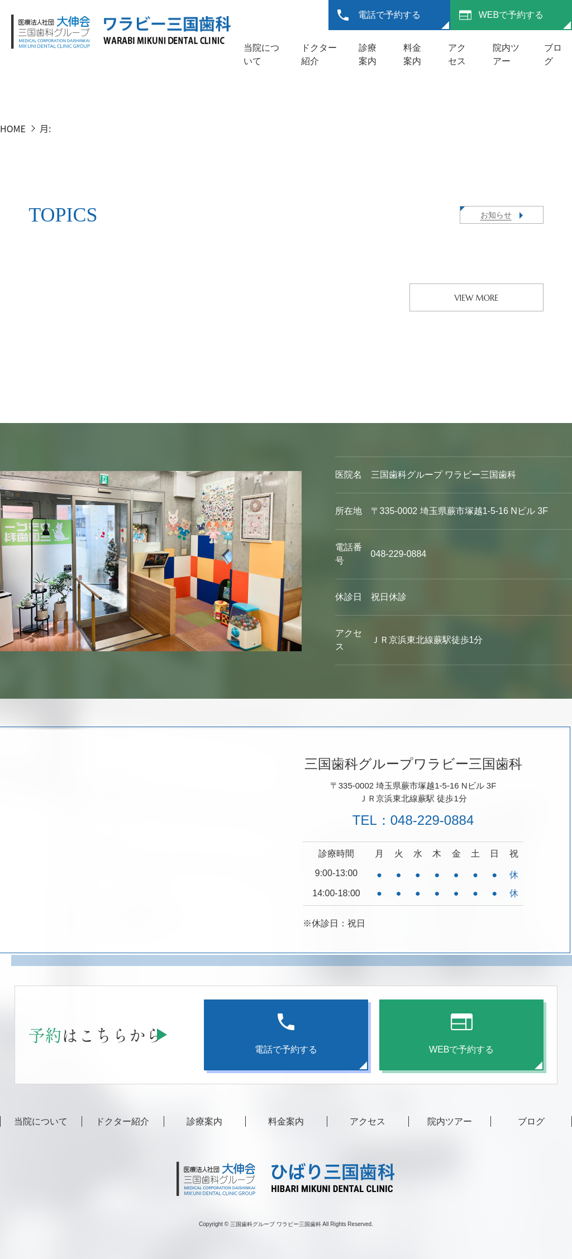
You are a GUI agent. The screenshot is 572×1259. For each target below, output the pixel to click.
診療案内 (204, 1121)
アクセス (367, 1121)
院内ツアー (449, 1121)
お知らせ (496, 215)
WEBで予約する (511, 15)
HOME (13, 128)
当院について (41, 1121)
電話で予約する (389, 15)
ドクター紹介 (122, 1121)
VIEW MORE (476, 298)
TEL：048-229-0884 (413, 820)
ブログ (531, 1121)
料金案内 (286, 1121)
